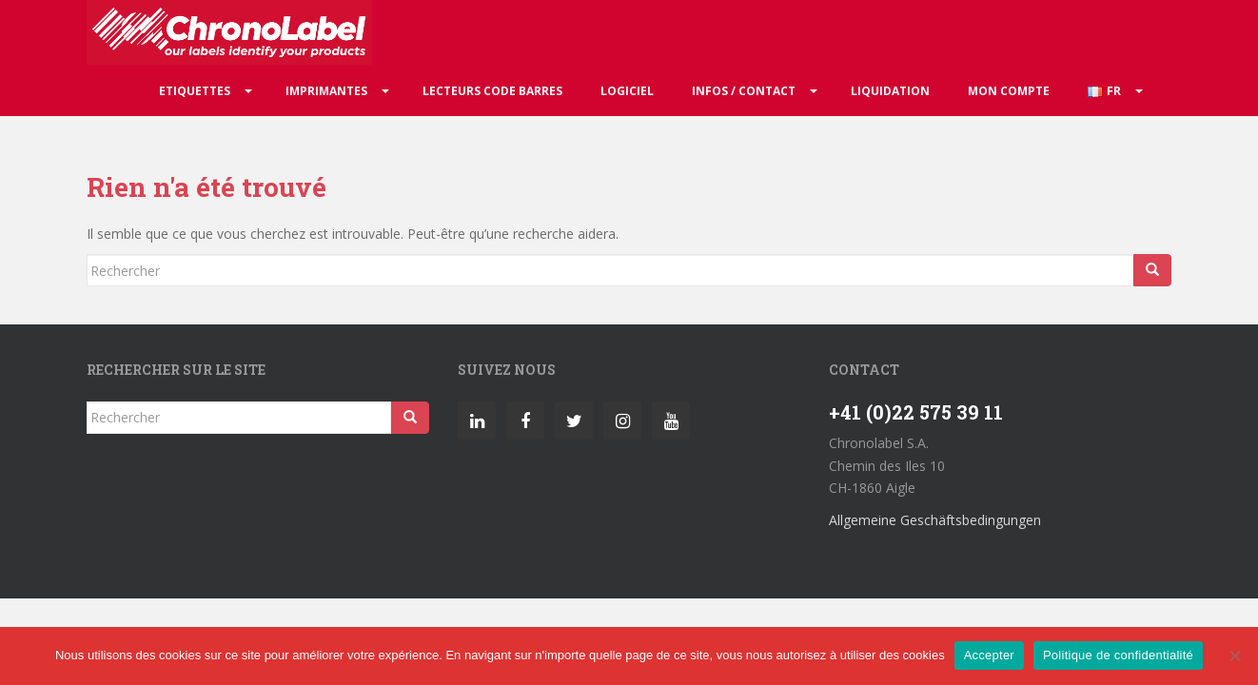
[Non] (1234, 655)
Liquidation (890, 91)
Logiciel (627, 91)
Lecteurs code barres (492, 91)
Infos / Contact (744, 91)
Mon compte (1009, 91)
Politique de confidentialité (1118, 655)
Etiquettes (194, 91)
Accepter (989, 655)
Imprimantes (326, 91)
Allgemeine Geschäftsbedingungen (935, 520)
